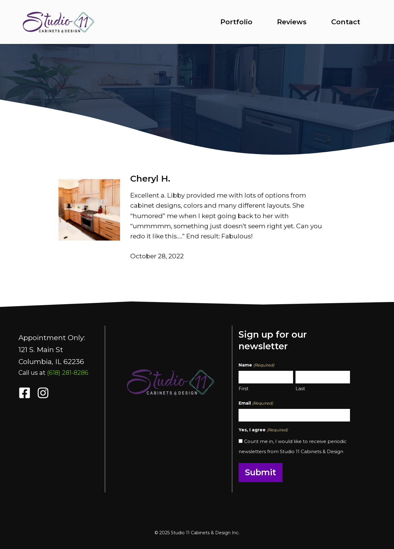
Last (300, 388)
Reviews (292, 22)
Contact (345, 22)
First (243, 388)
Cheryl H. (150, 178)
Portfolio (236, 22)
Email (256, 403)
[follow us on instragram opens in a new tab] (43, 393)
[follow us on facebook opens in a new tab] (24, 393)
